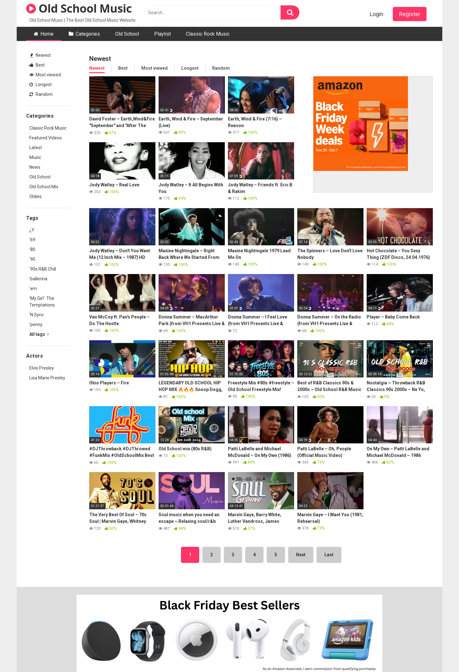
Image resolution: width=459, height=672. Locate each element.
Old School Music (79, 8)
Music (35, 157)
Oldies (35, 196)
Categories (88, 34)
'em (33, 288)
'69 (32, 239)
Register (409, 14)
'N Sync (36, 314)
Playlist (162, 34)
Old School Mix (43, 186)
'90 (32, 259)
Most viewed (45, 74)
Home (47, 34)
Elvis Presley (41, 368)
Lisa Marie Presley (47, 377)
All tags (39, 334)
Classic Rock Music (208, 34)
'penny (36, 324)
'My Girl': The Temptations (42, 301)
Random (41, 94)
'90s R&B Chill (42, 269)
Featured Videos (45, 137)
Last (329, 554)
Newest (40, 55)
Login (376, 14)
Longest (40, 84)
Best (37, 64)
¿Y (31, 229)
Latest (35, 147)
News (34, 167)
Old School (127, 34)
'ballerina (38, 278)
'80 (32, 249)
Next (300, 554)
